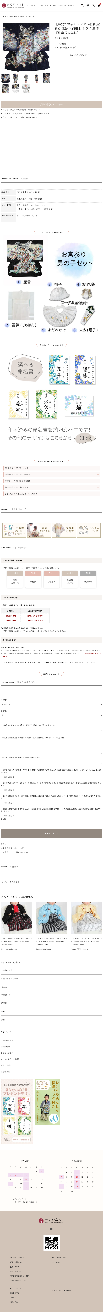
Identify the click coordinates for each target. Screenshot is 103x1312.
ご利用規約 (5, 1046)
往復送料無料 (18, 474)
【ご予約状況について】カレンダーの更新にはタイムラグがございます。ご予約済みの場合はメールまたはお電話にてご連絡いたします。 (51, 784)
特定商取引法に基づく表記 (12, 848)
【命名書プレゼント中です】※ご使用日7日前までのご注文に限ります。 (28, 725)
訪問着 (4, 1003)
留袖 (3, 1011)
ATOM (58, 1262)
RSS (53, 1262)
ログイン (13, 1297)
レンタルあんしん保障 (10, 1059)
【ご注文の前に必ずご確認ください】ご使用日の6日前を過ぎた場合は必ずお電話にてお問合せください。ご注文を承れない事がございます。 (51, 771)
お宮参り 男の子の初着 (26, 16)
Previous (4, 47)
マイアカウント (15, 1288)
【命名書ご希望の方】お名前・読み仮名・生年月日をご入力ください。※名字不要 (32, 737)
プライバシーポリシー (18, 1280)
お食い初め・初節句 (9, 978)
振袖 (3, 1019)
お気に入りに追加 (78, 55)
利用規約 (53, 5)
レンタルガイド (7, 1040)
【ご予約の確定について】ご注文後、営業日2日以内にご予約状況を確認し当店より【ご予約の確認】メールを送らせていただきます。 (51, 797)
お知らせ (71, 5)
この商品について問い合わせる (14, 852)
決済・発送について (9, 1065)
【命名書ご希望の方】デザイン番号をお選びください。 (22, 757)
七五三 (4, 986)
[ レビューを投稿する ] (11, 882)
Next (48, 47)
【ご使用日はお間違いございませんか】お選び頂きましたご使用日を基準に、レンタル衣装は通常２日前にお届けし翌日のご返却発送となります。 (51, 810)
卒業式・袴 (5, 995)
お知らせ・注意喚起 (17, 1257)
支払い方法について (17, 1271)
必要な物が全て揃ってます (18, 487)
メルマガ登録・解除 (59, 1257)
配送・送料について (17, 1262)
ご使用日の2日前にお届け (17, 481)
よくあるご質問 (42, 5)
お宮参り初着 (12, 16)
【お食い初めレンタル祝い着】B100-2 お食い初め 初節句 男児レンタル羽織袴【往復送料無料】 (86, 941)
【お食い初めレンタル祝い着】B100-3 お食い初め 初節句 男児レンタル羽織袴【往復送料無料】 (51, 941)
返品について (6, 844)
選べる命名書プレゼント (17, 468)
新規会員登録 (14, 1293)
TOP (4, 16)
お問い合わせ (14, 1302)
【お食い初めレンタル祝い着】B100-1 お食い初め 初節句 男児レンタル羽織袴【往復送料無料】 (16, 941)
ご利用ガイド (30, 5)
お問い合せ (62, 5)
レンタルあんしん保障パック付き (21, 493)
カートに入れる (51, 833)
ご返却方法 (5, 1071)
